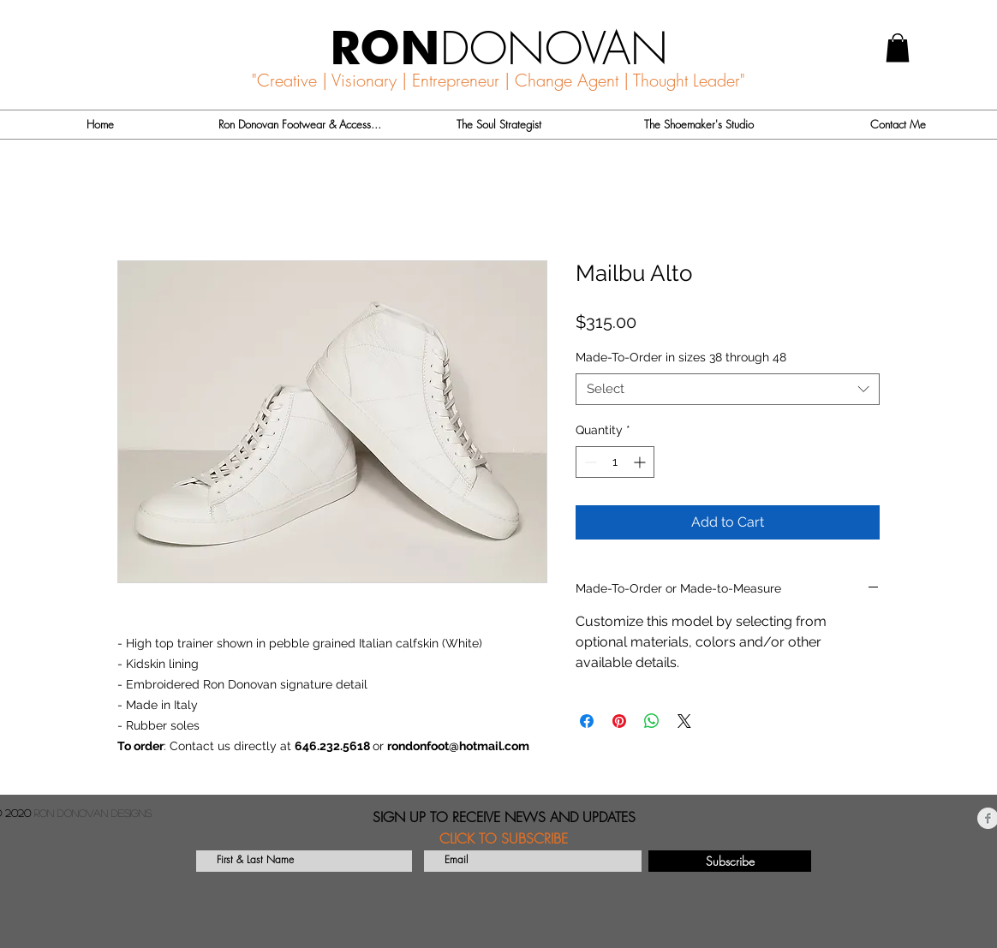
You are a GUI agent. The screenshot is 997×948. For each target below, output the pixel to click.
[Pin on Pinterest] (619, 721)
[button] (898, 47)
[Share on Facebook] (586, 721)
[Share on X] (684, 721)
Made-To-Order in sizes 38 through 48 (681, 357)
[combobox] (728, 389)
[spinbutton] (615, 462)
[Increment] (641, 462)
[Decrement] (589, 462)
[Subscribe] (729, 861)
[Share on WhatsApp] (652, 721)
